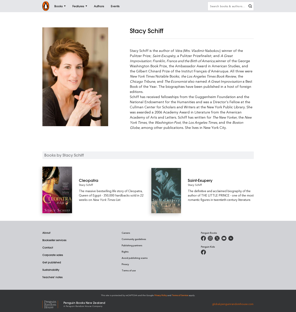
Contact (47, 247)
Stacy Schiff (86, 185)
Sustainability (50, 270)
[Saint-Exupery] (221, 180)
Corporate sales (52, 255)
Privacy (125, 264)
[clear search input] (250, 6)
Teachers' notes (52, 277)
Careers (126, 232)
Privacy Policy (160, 295)
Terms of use (129, 270)
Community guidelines (134, 239)
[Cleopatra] (112, 180)
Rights (125, 251)
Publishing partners (132, 245)
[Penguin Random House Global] (52, 304)
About (46, 232)
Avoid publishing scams (135, 258)
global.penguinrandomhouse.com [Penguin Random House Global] (232, 304)
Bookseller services (54, 240)
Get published (51, 262)
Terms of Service (180, 295)
